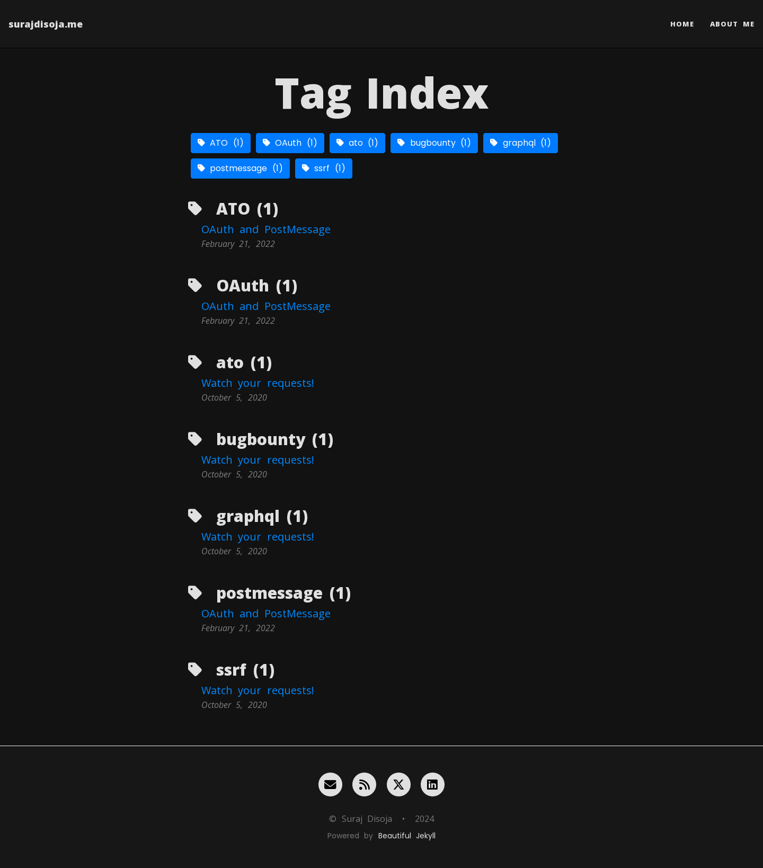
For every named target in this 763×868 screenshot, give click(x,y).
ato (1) (357, 143)
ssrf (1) (323, 168)
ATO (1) (221, 143)
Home (682, 24)
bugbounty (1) (434, 143)
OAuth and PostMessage (266, 229)
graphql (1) (520, 143)
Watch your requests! (257, 383)
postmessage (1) (240, 168)
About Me (732, 24)
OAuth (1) (290, 143)
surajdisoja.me (45, 23)
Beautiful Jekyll (407, 835)
